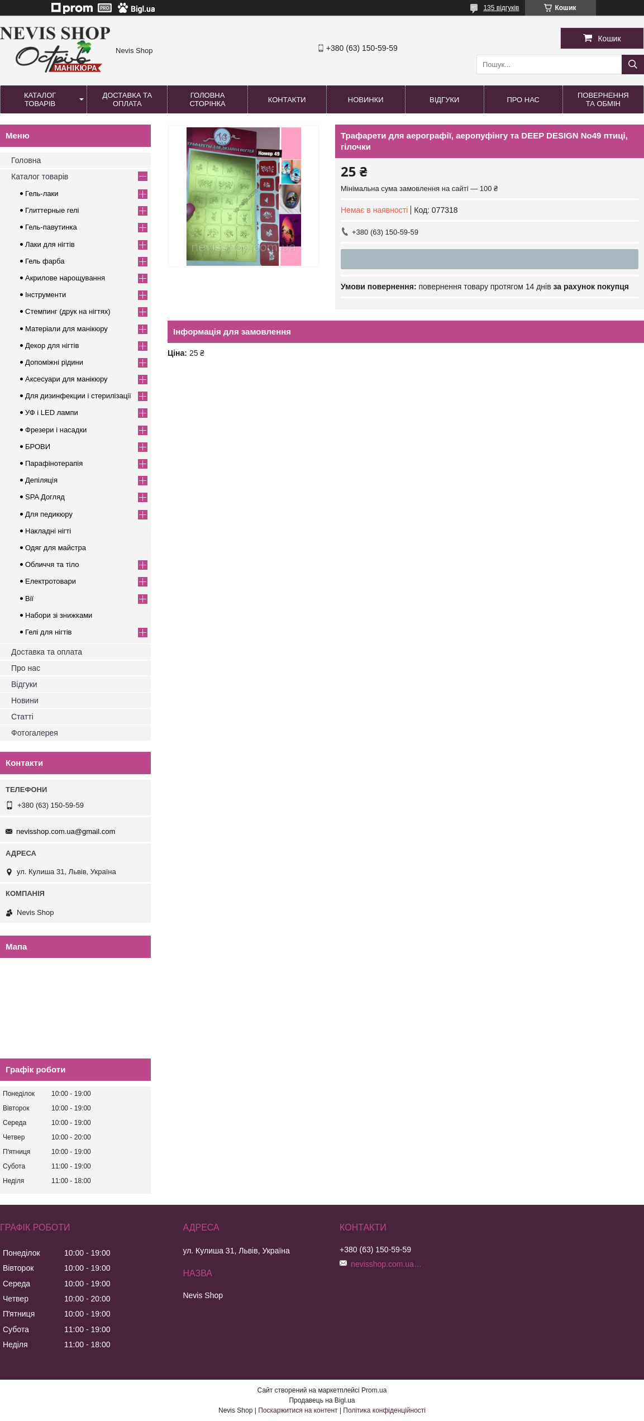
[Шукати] (633, 64)
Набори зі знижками (58, 615)
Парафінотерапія (54, 463)
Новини (25, 700)
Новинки (366, 100)
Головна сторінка (207, 99)
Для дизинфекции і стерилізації (78, 396)
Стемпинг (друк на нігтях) (68, 311)
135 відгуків (501, 8)
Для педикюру (49, 514)
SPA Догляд (45, 497)
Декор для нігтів (52, 345)
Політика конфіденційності (384, 1410)
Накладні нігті (48, 531)
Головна (26, 160)
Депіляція (41, 480)
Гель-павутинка (51, 227)
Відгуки (444, 100)
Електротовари (50, 581)
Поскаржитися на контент (297, 1410)
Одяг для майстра (55, 547)
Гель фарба (44, 261)
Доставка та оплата (127, 99)
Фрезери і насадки (56, 430)
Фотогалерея (34, 732)
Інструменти (45, 294)
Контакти (287, 100)
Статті (22, 716)
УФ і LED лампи (51, 412)
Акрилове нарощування (65, 278)
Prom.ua (374, 1390)
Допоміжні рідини (54, 362)
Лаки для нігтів (50, 244)
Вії (29, 598)
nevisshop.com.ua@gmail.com (65, 831)
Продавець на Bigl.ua (322, 1400)
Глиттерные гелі (52, 210)
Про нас (523, 100)
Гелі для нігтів (48, 632)
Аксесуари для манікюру (66, 379)
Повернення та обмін (603, 99)
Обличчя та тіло (52, 564)
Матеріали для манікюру (66, 329)
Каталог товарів (40, 99)
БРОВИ (37, 446)
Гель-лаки (41, 193)
